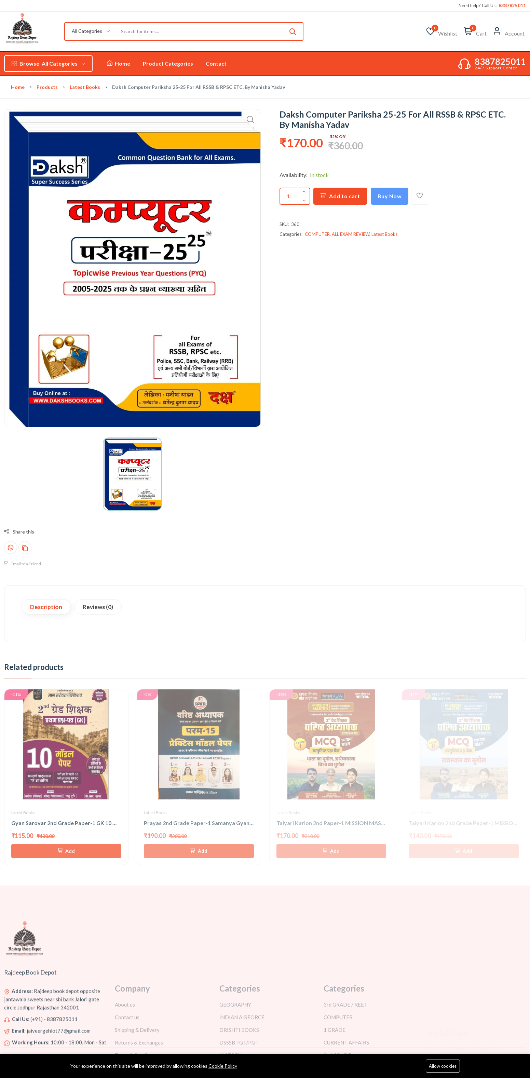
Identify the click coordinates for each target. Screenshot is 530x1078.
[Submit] (293, 31)
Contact (216, 63)
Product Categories (168, 63)
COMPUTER (317, 234)
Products (47, 87)
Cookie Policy (222, 1066)
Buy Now (390, 196)
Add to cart (340, 196)
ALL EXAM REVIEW (350, 234)
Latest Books (85, 87)
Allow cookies (443, 1066)
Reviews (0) (98, 606)
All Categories (48, 63)
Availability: (294, 175)
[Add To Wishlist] (419, 196)
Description (46, 606)
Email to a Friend (22, 563)
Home (118, 63)
